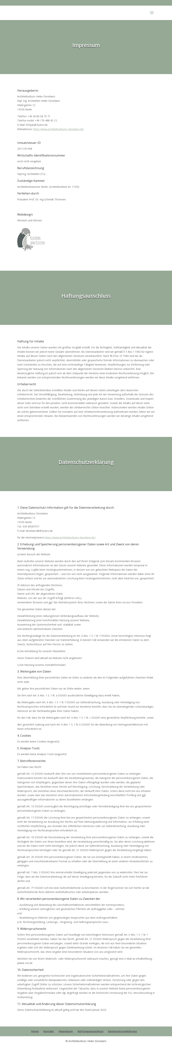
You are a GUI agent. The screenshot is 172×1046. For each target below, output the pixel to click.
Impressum (66, 1031)
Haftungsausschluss (90, 1031)
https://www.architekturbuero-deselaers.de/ (58, 129)
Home (35, 1031)
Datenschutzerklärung (122, 1031)
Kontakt (48, 1031)
